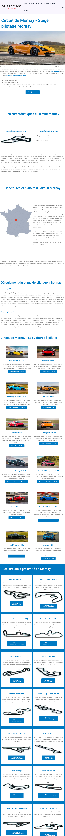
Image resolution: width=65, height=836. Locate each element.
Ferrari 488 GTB (16, 433)
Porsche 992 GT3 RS (16, 361)
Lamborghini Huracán (48, 433)
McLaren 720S (48, 397)
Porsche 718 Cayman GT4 (48, 507)
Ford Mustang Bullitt (16, 545)
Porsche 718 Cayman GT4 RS (48, 471)
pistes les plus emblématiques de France (15, 75)
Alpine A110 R (48, 545)
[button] (63, 7)
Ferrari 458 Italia (16, 507)
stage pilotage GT (55, 71)
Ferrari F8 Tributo (48, 361)
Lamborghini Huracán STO (16, 397)
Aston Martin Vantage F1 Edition (16, 471)
